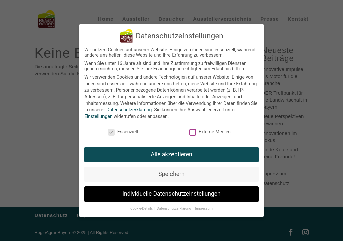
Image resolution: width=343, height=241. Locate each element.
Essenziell (123, 131)
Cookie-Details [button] (142, 208)
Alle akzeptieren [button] (171, 154)
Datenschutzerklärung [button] (174, 208)
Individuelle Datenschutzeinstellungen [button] (171, 193)
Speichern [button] (171, 174)
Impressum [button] (204, 208)
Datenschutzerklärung (129, 109)
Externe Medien (210, 131)
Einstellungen (98, 116)
